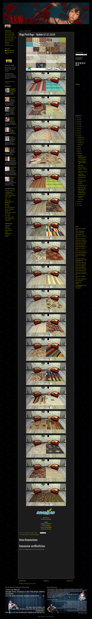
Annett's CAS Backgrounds (81, 228)
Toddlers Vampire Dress (13, 137)
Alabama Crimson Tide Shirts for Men (82, 190)
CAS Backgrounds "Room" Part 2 (12, 158)
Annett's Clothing (79, 231)
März (79, 153)
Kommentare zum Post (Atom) (30, 583)
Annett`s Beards (79, 280)
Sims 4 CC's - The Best (9, 45)
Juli (78, 146)
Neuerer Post (22, 581)
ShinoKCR (49, 523)
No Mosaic (7, 204)
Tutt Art (6, 236)
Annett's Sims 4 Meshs (80, 254)
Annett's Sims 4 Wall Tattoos (81, 273)
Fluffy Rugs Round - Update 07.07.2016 (82, 192)
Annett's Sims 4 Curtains (80, 241)
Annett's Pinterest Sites (9, 35)
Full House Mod (8, 196)
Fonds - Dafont (8, 228)
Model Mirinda (80, 165)
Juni (79, 148)
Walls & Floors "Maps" (82, 187)
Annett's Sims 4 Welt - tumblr (10, 37)
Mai (79, 150)
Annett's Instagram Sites (9, 32)
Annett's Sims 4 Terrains (80, 272)
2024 (78, 121)
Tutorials (77, 287)
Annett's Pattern (79, 232)
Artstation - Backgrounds (10, 190)
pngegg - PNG (7, 210)
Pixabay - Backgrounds (9, 209)
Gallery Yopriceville (8, 230)
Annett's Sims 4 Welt (10, 50)
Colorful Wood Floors (82, 177)
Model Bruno (80, 183)
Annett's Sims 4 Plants (80, 264)
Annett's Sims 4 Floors (80, 246)
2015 (78, 203)
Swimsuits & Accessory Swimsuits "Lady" (82, 158)
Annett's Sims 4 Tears (80, 270)
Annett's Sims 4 (78, 234)
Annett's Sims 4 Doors (80, 243)
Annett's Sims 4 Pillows (80, 262)
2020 (78, 128)
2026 (78, 117)
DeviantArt (7, 227)
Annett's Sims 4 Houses (80, 252)
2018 (78, 132)
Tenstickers (7, 235)
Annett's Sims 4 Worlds (80, 279)
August (79, 144)
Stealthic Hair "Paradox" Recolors (12, 178)
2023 (78, 123)
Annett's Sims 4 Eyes (80, 245)
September (80, 142)
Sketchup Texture (8, 233)
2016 (78, 135)
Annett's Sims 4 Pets (79, 258)
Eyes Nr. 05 (80, 179)
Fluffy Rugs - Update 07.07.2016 (12, 118)
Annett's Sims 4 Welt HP (9, 39)
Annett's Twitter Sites (9, 40)
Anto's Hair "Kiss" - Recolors (81, 197)
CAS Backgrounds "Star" (82, 185)
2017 (78, 133)
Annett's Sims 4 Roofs (80, 265)
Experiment (7, 43)
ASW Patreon (7, 42)
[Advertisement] (81, 34)
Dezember (80, 137)
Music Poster (12, 107)
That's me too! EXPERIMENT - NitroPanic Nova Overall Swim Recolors (13, 90)
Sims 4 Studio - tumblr (9, 217)
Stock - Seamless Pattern (10, 218)
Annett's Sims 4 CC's (26, 534)
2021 (78, 126)
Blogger (52, 616)
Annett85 (48, 525)
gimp (6, 198)
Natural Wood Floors (82, 194)
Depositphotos (8, 225)
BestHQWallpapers (8, 192)
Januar (79, 201)
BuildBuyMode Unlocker (9, 193)
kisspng (6, 231)
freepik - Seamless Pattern (10, 195)
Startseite (46, 581)
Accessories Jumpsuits (82, 159)
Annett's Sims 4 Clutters (80, 240)
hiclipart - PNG (7, 200)
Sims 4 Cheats (7, 213)
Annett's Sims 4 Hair (79, 250)
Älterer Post (69, 581)
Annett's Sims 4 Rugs (35, 534)
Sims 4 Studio (7, 215)
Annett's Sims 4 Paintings (80, 255)
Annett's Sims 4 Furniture (80, 248)
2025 (78, 119)
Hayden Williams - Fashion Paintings (13, 168)
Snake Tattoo (12, 148)
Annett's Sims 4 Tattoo (80, 268)
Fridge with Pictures (81, 167)
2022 (78, 124)
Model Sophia (80, 199)
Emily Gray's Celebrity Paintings (82, 181)
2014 (78, 205)
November (80, 139)
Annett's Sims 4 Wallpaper (80, 276)
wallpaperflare (7, 220)
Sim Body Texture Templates (10, 212)
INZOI (77, 283)
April (79, 151)
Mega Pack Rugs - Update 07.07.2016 (82, 175)
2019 (78, 130)
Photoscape (7, 206)
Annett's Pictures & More (10, 34)
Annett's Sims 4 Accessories (81, 236)
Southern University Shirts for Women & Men (82, 162)
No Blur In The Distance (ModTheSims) (9, 202)
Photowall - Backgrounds (10, 207)
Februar (79, 155)
